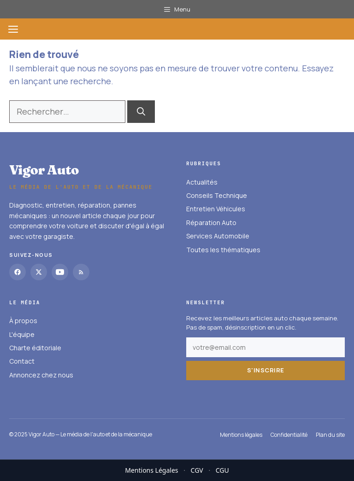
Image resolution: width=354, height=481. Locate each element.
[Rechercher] (141, 111)
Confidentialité (289, 435)
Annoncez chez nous (41, 375)
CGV (197, 470)
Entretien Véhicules (215, 209)
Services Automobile (217, 236)
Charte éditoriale (35, 347)
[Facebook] (17, 272)
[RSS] (81, 272)
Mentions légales (241, 435)
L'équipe (22, 334)
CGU (222, 470)
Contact (22, 361)
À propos (23, 320)
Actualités (202, 182)
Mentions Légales (151, 470)
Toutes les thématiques (223, 249)
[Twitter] (38, 272)
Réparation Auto (211, 222)
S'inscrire (265, 370)
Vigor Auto (44, 170)
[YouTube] (60, 272)
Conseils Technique (216, 195)
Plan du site (330, 435)
